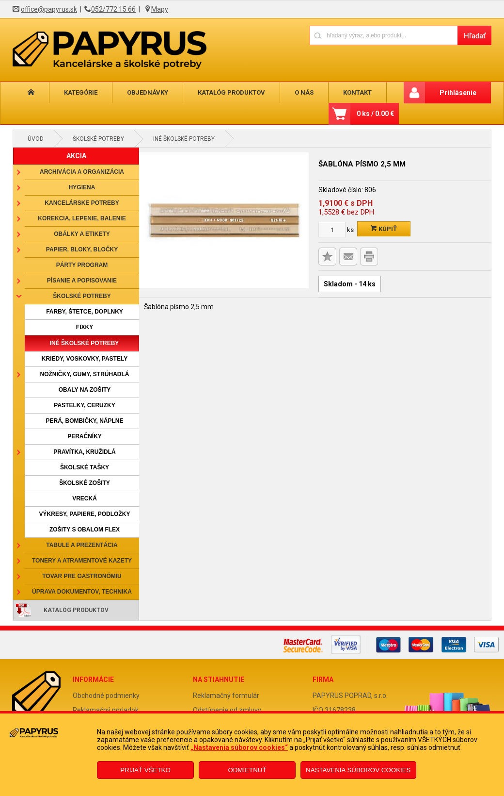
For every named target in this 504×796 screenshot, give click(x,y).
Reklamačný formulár (226, 695)
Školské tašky (84, 467)
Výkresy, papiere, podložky (84, 514)
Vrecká (84, 498)
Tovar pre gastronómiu (82, 576)
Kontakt (345, 92)
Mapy (159, 9)
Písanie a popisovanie (82, 280)
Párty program (82, 265)
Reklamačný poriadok (106, 710)
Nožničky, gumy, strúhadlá (84, 374)
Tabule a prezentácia (82, 545)
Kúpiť (384, 228)
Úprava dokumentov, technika (82, 591)
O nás (293, 92)
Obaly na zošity (85, 389)
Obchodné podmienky (106, 695)
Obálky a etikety (82, 234)
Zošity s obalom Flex (84, 529)
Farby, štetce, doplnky (84, 311)
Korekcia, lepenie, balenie (82, 218)
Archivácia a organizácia (82, 171)
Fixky (84, 327)
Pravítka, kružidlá (84, 451)
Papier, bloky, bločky (82, 249)
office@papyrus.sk (49, 9)
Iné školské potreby (184, 138)
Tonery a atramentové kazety (82, 560)
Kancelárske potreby (82, 202)
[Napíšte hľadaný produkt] (383, 35)
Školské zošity (84, 483)
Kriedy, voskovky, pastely (84, 358)
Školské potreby (98, 138)
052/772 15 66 (113, 9)
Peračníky (84, 436)
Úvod (36, 138)
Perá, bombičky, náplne (84, 420)
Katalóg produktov (223, 92)
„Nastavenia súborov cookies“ (239, 747)
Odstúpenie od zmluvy (227, 710)
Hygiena (82, 187)
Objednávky (141, 92)
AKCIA (76, 156)
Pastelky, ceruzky (84, 405)
